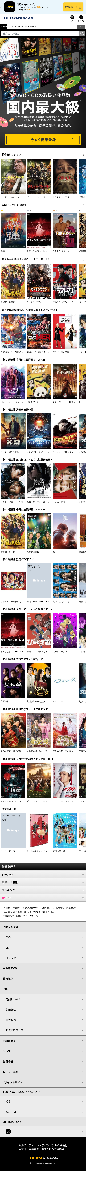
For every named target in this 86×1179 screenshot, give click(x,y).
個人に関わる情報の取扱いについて (17, 915)
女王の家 (5, 704)
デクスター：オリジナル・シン (67, 804)
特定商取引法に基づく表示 (43, 915)
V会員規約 (17, 911)
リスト (72, 24)
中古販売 (11, 1023)
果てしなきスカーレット (38, 254)
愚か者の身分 (33, 555)
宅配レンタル (13, 1002)
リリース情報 (43, 885)
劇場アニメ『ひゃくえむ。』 (40, 655)
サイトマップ (35, 918)
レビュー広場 (10, 1075)
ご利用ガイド (10, 1044)
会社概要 (6, 911)
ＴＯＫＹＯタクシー (62, 254)
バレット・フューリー (37, 200)
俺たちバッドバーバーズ (38, 605)
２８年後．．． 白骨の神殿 (66, 405)
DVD (7, 30)
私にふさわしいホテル (37, 854)
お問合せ (8, 1064)
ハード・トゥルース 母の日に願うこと (19, 200)
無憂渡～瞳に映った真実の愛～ (41, 754)
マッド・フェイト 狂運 (12, 505)
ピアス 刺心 (59, 505)
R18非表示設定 (14, 1033)
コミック (27, 30)
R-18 (43, 901)
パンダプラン (33, 405)
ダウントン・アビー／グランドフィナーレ (46, 804)
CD (16, 30)
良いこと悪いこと (61, 605)
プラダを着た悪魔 (61, 355)
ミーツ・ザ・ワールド (11, 854)
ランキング (43, 893)
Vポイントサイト (13, 1085)
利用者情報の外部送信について (15, 918)
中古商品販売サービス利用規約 (64, 911)
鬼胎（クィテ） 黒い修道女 (40, 505)
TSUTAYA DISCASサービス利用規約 (36, 911)
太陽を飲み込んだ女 (36, 704)
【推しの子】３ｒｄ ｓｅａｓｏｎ (69, 655)
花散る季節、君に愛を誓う (65, 754)
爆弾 (3, 254)
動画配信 (8, 982)
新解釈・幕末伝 (8, 305)
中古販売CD (42, 30)
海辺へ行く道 (59, 854)
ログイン (81, 24)
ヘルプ (7, 1054)
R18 (81, 30)
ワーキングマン (34, 305)
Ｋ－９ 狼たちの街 (10, 455)
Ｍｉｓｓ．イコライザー (64, 455)
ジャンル (43, 877)
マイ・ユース (59, 704)
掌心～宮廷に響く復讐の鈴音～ (15, 754)
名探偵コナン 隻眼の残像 (13, 355)
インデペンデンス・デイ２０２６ (42, 455)
